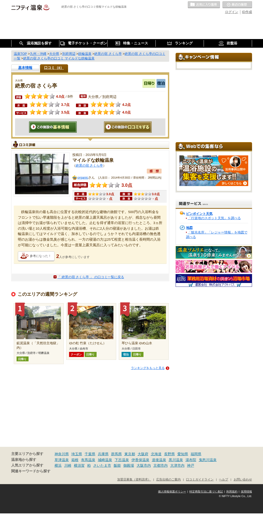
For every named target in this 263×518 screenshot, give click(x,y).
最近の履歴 (237, 4)
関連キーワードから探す (30, 471)
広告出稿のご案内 (168, 479)
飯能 (117, 465)
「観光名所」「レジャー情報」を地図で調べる (216, 234)
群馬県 (116, 454)
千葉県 (90, 454)
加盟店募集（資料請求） (134, 479)
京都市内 (160, 465)
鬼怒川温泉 (208, 460)
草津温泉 (62, 460)
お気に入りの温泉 (204, 4)
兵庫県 (103, 454)
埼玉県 (76, 454)
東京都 (129, 454)
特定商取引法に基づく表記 (206, 491)
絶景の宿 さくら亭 (89, 165)
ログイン (231, 12)
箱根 (74, 460)
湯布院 (191, 460)
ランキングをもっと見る (148, 368)
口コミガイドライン (200, 479)
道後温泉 (159, 460)
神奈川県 (62, 454)
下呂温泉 (122, 460)
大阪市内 (144, 465)
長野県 (169, 454)
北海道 (156, 454)
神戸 (190, 465)
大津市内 (177, 465)
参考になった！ (40, 256)
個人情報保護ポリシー (172, 491)
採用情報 (246, 491)
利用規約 (232, 491)
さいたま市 (102, 465)
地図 (189, 228)
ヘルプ (223, 479)
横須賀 (79, 465)
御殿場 (128, 465)
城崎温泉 (105, 460)
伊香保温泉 (140, 460)
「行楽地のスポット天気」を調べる (214, 218)
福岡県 (196, 454)
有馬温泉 (88, 460)
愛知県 (182, 454)
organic (82, 177)
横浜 (58, 465)
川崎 (67, 465)
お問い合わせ (243, 479)
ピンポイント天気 (199, 214)
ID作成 (247, 12)
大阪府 (143, 454)
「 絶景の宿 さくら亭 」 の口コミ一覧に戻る (90, 277)
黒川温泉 (176, 460)
